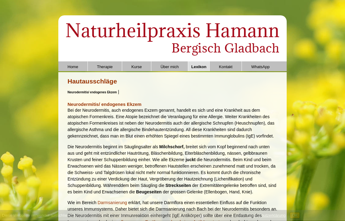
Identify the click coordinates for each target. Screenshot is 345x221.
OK (295, 215)
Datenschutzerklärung (266, 215)
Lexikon (198, 66)
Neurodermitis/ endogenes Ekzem (92, 92)
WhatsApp (260, 66)
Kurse (136, 66)
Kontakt (225, 66)
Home (73, 66)
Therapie (105, 66)
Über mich (170, 66)
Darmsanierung (113, 202)
